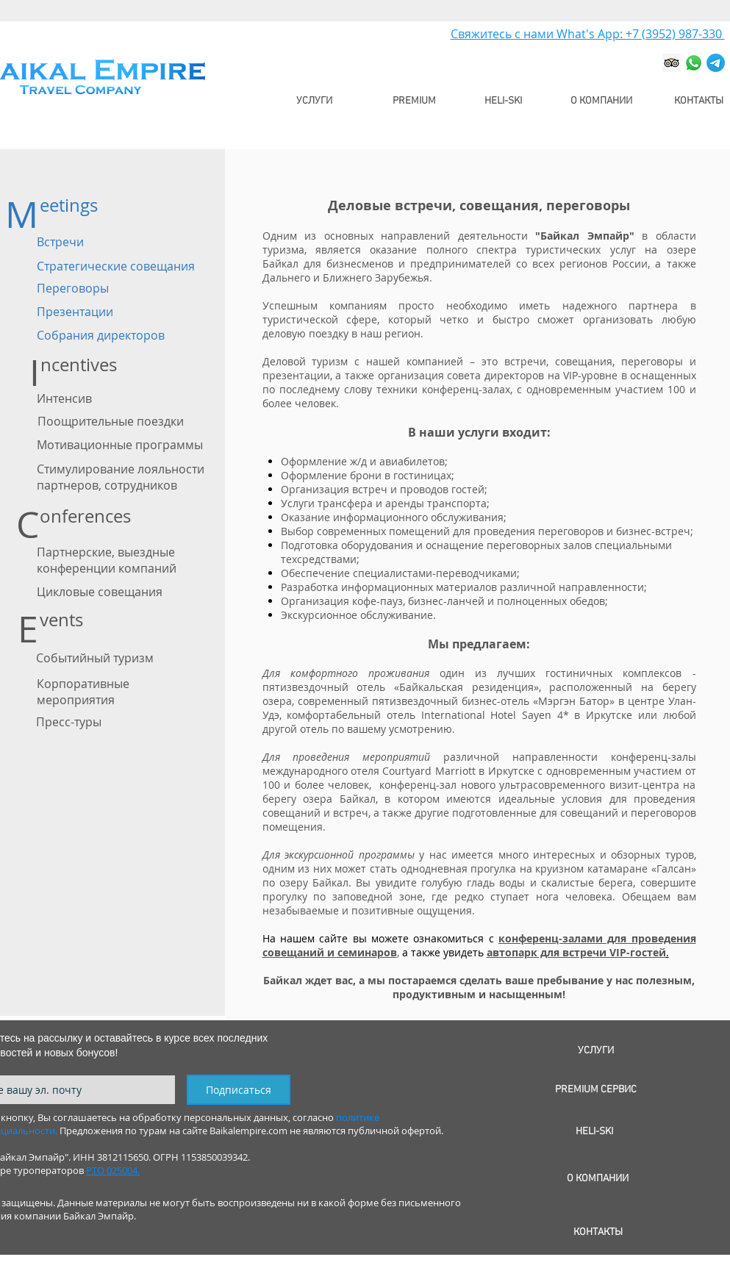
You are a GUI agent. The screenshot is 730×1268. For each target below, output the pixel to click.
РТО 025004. (113, 1170)
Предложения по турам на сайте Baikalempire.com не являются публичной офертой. (251, 1130)
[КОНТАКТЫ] (699, 101)
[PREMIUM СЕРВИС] (596, 1090)
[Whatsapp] (693, 63)
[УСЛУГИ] (314, 101)
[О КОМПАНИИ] (601, 101)
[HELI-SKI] (503, 101)
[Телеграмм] (715, 63)
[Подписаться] (238, 1090)
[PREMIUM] (414, 101)
